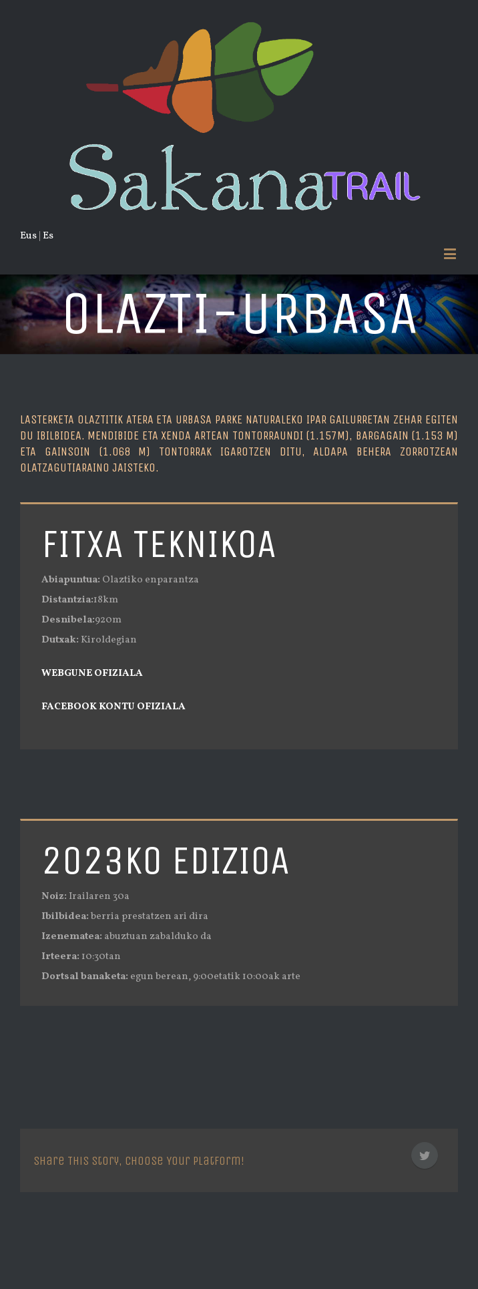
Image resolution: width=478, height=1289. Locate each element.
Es (48, 236)
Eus (28, 236)
